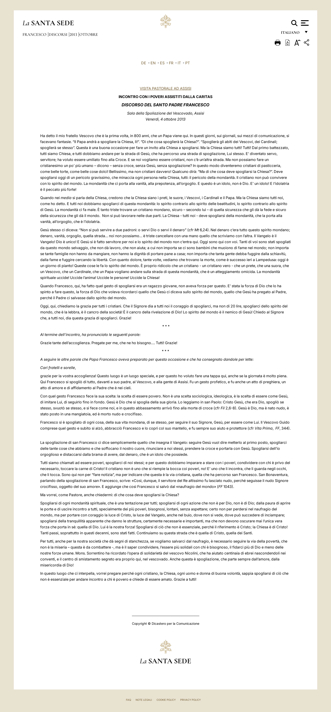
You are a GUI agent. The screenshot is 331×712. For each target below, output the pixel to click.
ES (162, 63)
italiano (291, 33)
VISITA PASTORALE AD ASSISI (165, 88)
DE (143, 63)
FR (171, 63)
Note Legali (144, 699)
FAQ (128, 699)
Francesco (35, 34)
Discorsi (58, 34)
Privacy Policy (190, 699)
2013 (74, 34)
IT (179, 63)
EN (153, 63)
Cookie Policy (166, 699)
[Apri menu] (304, 23)
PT (187, 63)
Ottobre (88, 34)
